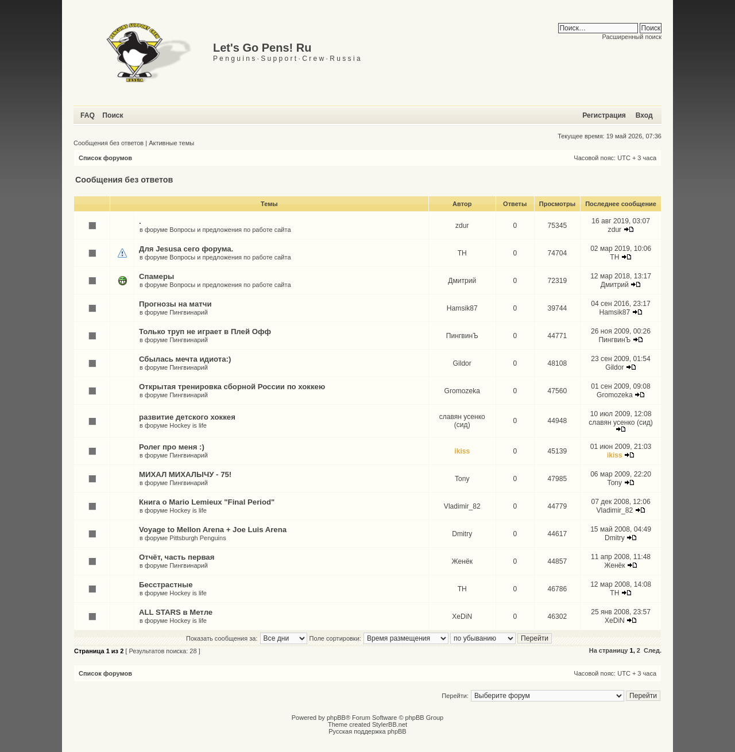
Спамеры (156, 276)
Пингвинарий (188, 312)
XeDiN (462, 617)
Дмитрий (462, 281)
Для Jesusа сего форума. (186, 249)
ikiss (462, 451)
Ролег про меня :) (171, 447)
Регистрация (604, 115)
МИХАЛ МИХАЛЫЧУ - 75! (185, 474)
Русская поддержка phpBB (367, 731)
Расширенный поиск (632, 36)
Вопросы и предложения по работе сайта (230, 229)
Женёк (462, 561)
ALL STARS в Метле (175, 612)
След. (653, 650)
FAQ (87, 115)
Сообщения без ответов (109, 142)
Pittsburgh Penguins (197, 537)
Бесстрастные (166, 584)
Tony (462, 479)
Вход (644, 115)
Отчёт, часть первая (176, 557)
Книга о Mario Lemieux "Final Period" (206, 502)
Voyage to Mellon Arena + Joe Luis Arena (213, 529)
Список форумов (105, 157)
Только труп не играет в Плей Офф (205, 331)
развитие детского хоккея (187, 417)
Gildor (462, 363)
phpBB (336, 717)
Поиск (112, 115)
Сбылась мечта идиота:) (185, 359)
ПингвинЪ (462, 336)
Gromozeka (462, 391)
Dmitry (462, 534)
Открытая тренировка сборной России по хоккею (232, 386)
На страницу (608, 650)
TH (462, 253)
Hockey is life (188, 425)
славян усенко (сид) (462, 421)
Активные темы (171, 142)
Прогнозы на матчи (175, 304)
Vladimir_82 (462, 506)
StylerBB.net (389, 724)
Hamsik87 (462, 308)
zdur (462, 226)
